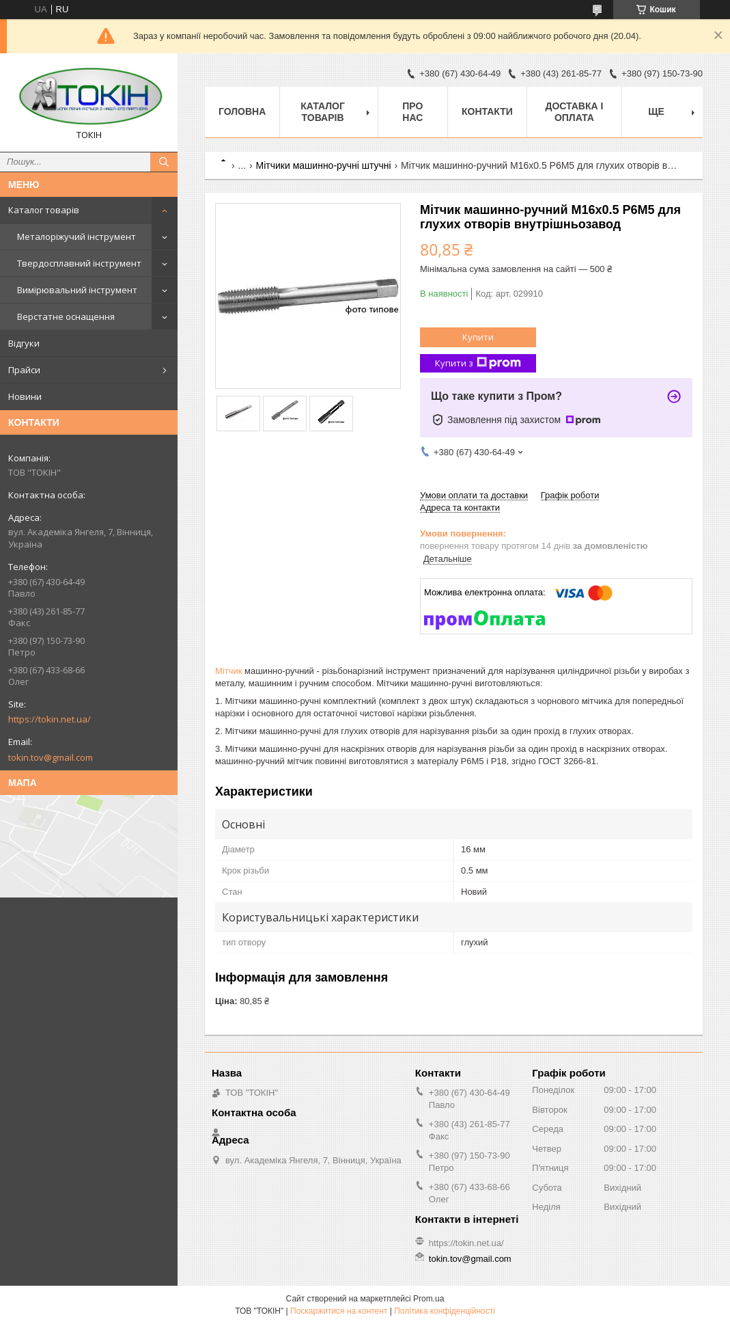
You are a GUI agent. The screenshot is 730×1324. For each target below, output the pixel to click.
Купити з (478, 363)
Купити (478, 337)
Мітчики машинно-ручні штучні (323, 165)
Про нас (412, 111)
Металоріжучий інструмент (76, 236)
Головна (242, 111)
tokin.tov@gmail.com (50, 757)
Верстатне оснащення (66, 316)
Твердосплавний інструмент (79, 263)
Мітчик (228, 671)
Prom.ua (428, 1298)
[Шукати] (164, 162)
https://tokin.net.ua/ (49, 719)
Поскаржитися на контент (338, 1311)
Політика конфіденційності (444, 1311)
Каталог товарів (43, 210)
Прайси (24, 370)
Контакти (487, 111)
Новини (25, 396)
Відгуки (24, 343)
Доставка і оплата (574, 111)
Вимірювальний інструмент (77, 290)
